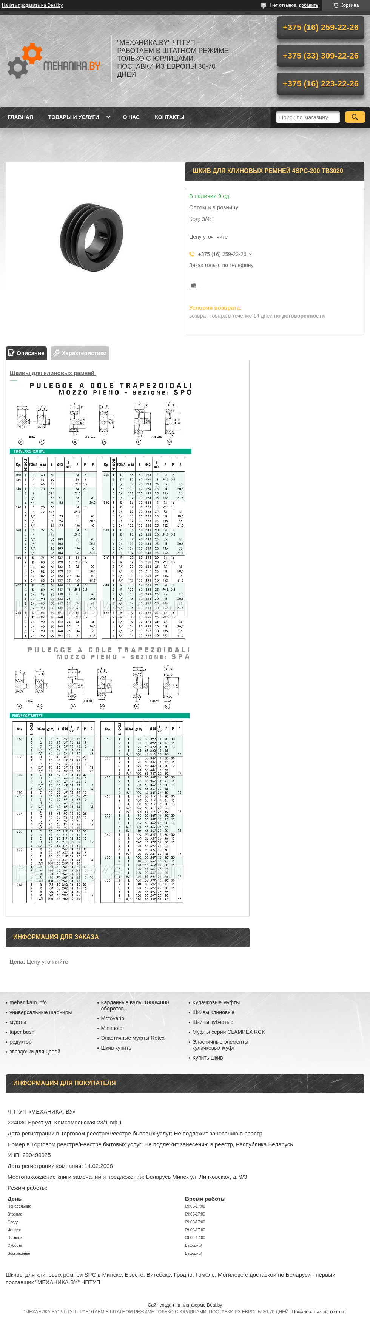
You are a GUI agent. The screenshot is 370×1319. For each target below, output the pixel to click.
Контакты (169, 117)
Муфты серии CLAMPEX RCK (229, 1032)
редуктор (20, 1042)
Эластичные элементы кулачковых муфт (220, 1045)
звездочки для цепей (34, 1052)
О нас (131, 117)
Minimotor (112, 1028)
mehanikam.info (28, 1002)
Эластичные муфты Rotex (133, 1038)
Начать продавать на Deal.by (32, 5)
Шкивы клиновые (213, 1012)
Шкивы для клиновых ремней (53, 373)
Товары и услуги (73, 117)
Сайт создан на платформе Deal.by (185, 1305)
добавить (308, 5)
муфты (17, 1022)
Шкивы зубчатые (213, 1022)
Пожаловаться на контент (319, 1311)
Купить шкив (208, 1058)
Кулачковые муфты (216, 1002)
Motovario (112, 1018)
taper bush (21, 1032)
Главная (20, 117)
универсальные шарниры (40, 1012)
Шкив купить (116, 1048)
